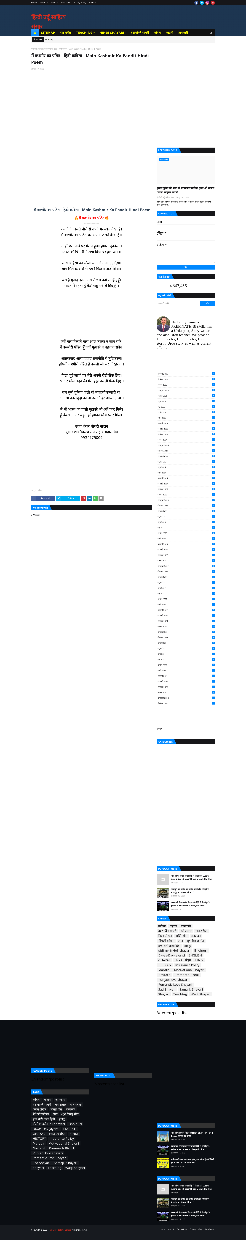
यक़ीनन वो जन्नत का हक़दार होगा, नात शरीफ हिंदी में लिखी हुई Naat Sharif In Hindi (192, 1161)
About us (44, 2)
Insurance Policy (187, 965)
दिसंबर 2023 (186, 489)
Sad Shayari (167, 989)
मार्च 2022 (186, 604)
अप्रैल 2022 (186, 599)
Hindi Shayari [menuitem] (111, 32)
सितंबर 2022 (186, 571)
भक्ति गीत (181, 936)
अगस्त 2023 (186, 511)
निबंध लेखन (165, 936)
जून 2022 (186, 588)
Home (34, 2)
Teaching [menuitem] (84, 32)
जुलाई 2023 (186, 516)
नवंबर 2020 (186, 692)
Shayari (163, 994)
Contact (54, 2)
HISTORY (164, 965)
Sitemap (92, 2)
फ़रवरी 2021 (186, 676)
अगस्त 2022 (186, 577)
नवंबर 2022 (186, 560)
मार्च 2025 (186, 417)
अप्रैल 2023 (186, 533)
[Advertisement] (91, 115)
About (171, 1229)
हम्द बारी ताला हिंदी (169, 946)
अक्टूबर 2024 (186, 445)
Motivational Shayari (189, 970)
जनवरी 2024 (186, 483)
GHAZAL (164, 960)
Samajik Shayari (191, 989)
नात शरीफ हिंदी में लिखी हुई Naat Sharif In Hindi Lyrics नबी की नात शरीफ (192, 1134)
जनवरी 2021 (186, 681)
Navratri (164, 975)
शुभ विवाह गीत (195, 941)
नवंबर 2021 (186, 626)
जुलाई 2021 (186, 648)
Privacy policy (80, 2)
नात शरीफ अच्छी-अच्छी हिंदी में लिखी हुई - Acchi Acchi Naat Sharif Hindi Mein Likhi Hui (191, 877)
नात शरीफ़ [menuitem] (65, 32)
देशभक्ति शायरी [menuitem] (140, 32)
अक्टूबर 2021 (186, 632)
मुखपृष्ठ (159, 728)
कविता (40, 49)
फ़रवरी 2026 (186, 373)
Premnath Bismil (186, 975)
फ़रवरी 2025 (186, 423)
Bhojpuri (200, 950)
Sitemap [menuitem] (48, 32)
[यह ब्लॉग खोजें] (178, 303)
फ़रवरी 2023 (186, 544)
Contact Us (182, 1229)
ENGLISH (195, 955)
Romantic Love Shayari (175, 985)
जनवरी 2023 (186, 549)
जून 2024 (186, 467)
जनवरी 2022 (186, 615)
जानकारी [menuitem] (183, 32)
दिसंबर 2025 (186, 379)
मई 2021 (186, 659)
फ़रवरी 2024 (186, 478)
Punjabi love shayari (173, 980)
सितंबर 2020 (186, 703)
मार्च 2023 (186, 538)
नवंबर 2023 (186, 494)
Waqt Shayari (200, 994)
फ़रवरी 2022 (186, 610)
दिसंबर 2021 (186, 621)
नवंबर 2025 (186, 384)
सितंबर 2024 (186, 450)
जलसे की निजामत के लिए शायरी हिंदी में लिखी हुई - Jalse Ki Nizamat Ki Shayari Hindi (190, 904)
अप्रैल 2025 (186, 412)
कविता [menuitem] (157, 32)
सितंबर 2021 (186, 637)
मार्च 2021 (186, 670)
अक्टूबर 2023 (186, 500)
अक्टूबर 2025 (186, 390)
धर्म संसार (186, 931)
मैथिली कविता (166, 941)
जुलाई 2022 (186, 582)
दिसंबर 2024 (186, 434)
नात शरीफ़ (201, 931)
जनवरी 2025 (186, 428)
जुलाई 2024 (186, 461)
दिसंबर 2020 (186, 687)
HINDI (199, 960)
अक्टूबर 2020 (186, 698)
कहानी (173, 926)
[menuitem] (35, 32)
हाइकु (187, 946)
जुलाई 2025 (186, 395)
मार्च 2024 (186, 472)
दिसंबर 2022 (186, 555)
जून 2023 (186, 522)
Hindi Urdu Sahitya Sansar (59, 1230)
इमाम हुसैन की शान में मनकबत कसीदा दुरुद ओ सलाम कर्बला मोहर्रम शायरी (185, 190)
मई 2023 (186, 527)
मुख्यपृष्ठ (34, 49)
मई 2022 (186, 593)
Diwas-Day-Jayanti (171, 955)
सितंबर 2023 (186, 505)
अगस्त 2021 (186, 643)
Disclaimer (66, 2)
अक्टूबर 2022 (186, 566)
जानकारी (186, 926)
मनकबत (196, 936)
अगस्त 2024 (186, 456)
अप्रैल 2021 (186, 665)
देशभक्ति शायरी (167, 931)
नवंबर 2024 (186, 439)
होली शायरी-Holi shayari (174, 950)
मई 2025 (186, 406)
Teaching (180, 994)
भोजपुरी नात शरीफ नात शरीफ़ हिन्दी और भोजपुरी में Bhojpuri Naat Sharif (190, 891)
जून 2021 (186, 654)
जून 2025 (186, 401)
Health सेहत (182, 960)
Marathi (164, 970)
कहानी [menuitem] (169, 32)
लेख (180, 941)
